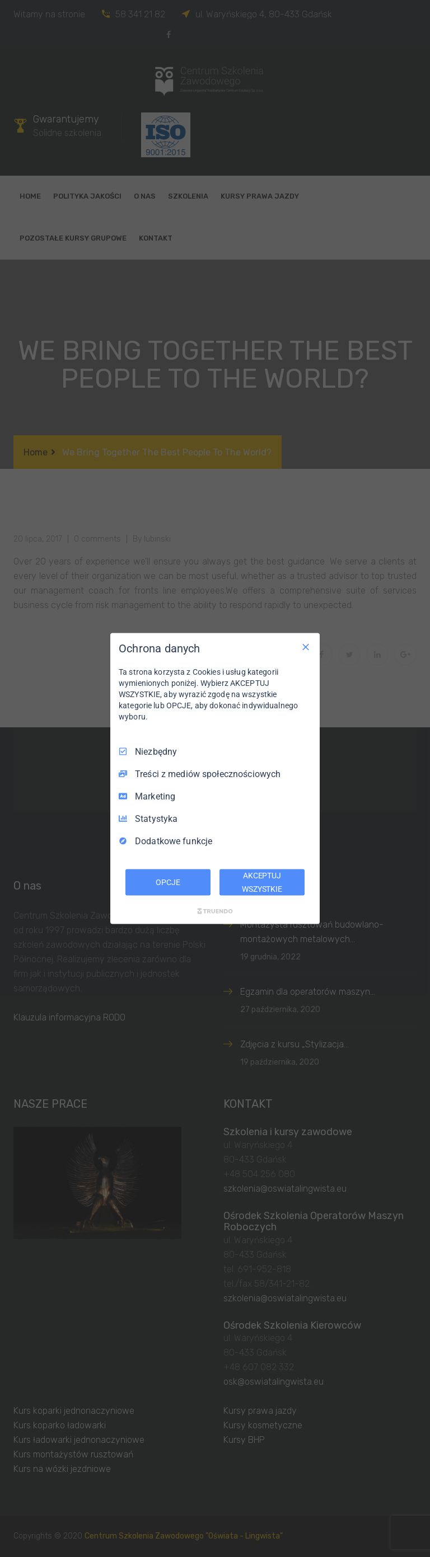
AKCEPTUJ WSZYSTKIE (262, 882)
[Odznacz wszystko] (306, 647)
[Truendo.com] (215, 911)
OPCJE (168, 881)
